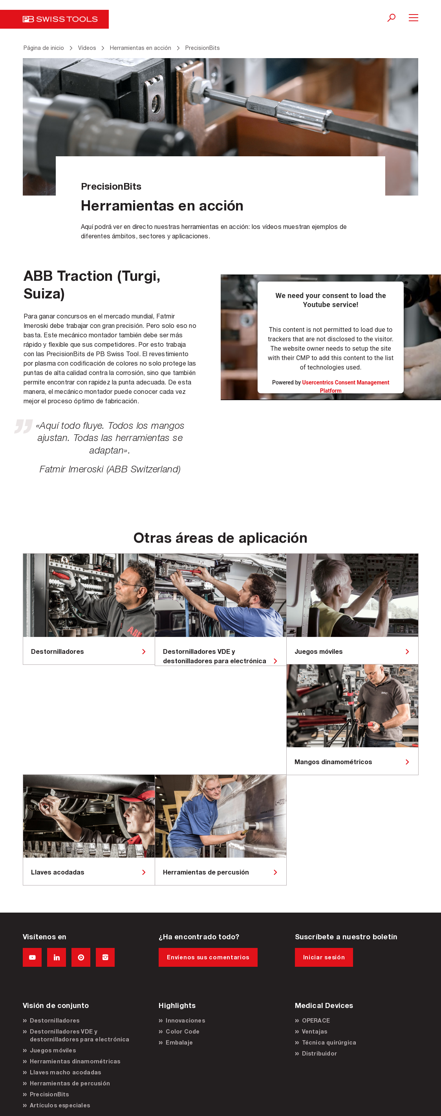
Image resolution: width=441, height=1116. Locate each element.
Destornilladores (54, 1020)
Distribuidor (319, 1053)
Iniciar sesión (324, 957)
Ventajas (315, 1031)
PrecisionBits (49, 1094)
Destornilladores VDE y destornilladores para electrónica (80, 1035)
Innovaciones (185, 1020)
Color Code (182, 1031)
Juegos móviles (53, 1050)
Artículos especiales (60, 1105)
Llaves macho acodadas (65, 1072)
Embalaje (179, 1042)
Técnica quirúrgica (329, 1042)
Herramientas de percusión (70, 1083)
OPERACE (316, 1020)
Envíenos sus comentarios (208, 957)
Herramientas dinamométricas (75, 1061)
